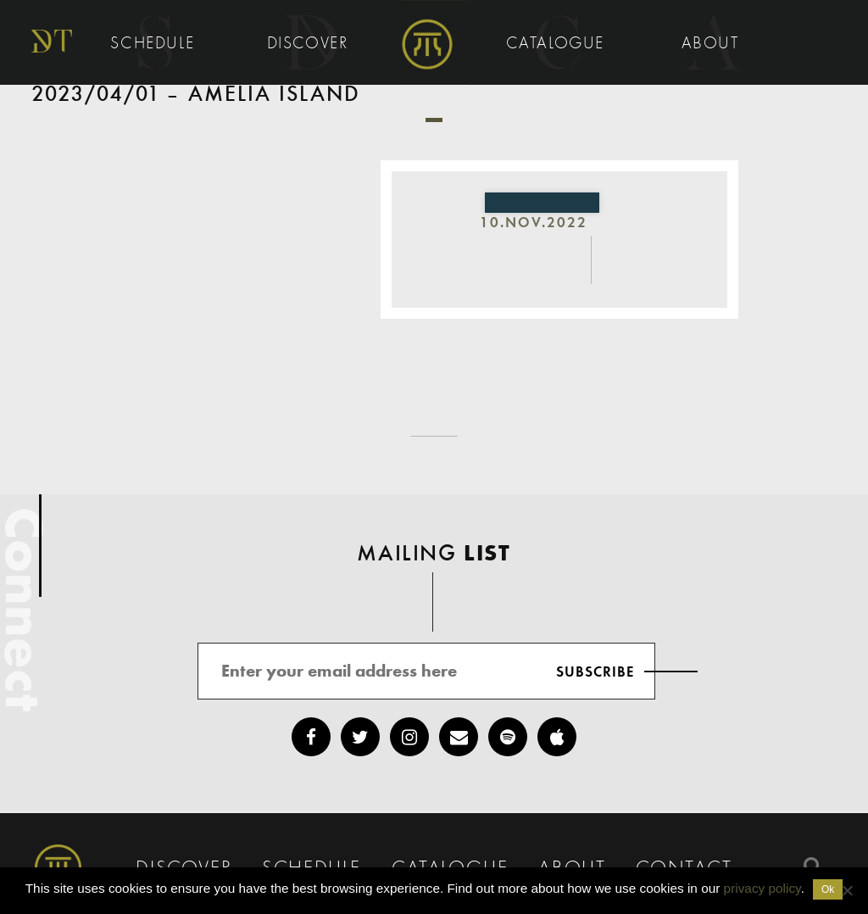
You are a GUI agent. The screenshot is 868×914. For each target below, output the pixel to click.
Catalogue (558, 44)
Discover (310, 44)
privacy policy (762, 888)
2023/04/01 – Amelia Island (196, 95)
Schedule (154, 44)
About (713, 44)
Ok (827, 889)
